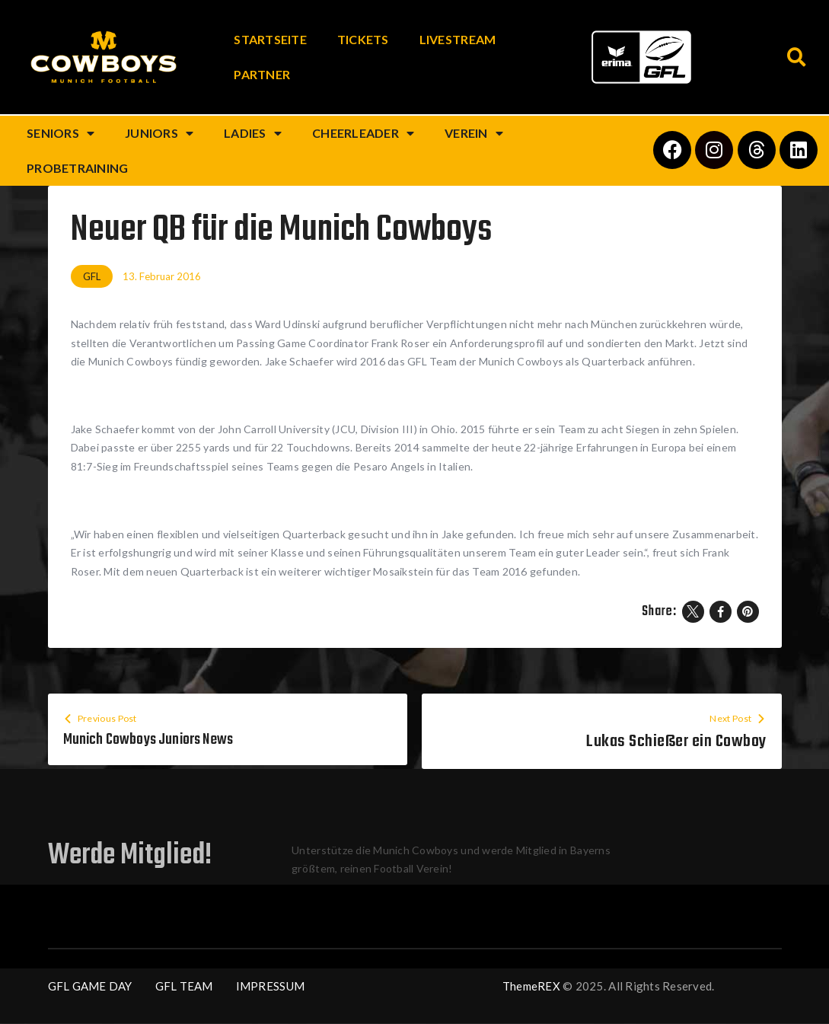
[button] (796, 57)
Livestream (457, 39)
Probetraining (77, 168)
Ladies (253, 133)
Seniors (60, 133)
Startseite (270, 39)
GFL (91, 276)
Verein (474, 133)
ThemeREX (531, 987)
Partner (262, 74)
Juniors (159, 133)
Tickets (363, 39)
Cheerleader (363, 133)
